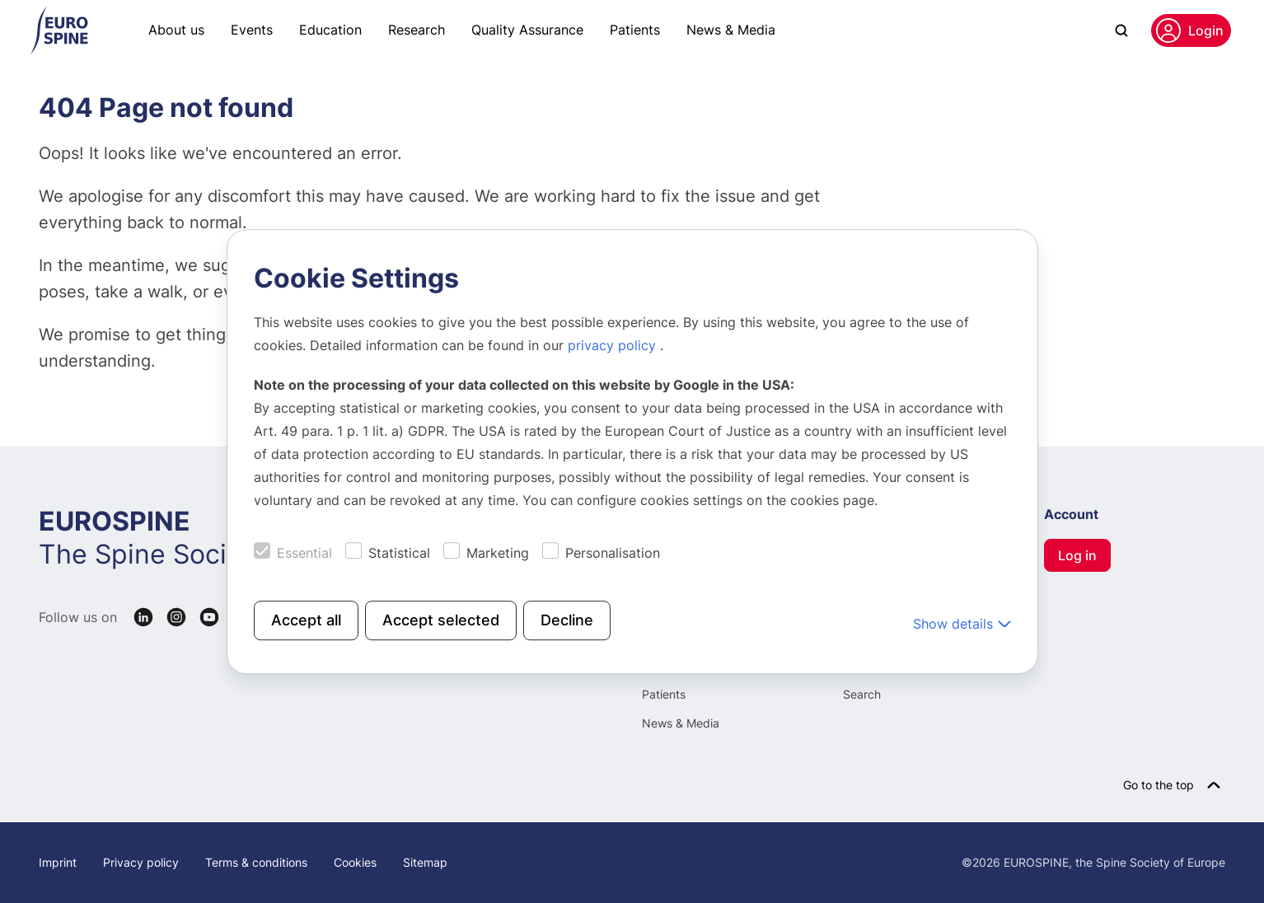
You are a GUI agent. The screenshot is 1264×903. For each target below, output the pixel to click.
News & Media (730, 29)
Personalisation (612, 553)
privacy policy (614, 345)
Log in (1077, 555)
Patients (635, 29)
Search (862, 694)
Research (416, 29)
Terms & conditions (256, 862)
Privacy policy (141, 862)
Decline (567, 620)
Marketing (497, 553)
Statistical (399, 553)
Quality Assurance (527, 29)
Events (252, 29)
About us (176, 29)
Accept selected (440, 620)
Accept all (306, 620)
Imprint (58, 862)
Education (330, 29)
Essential (304, 553)
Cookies (355, 862)
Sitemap (425, 862)
